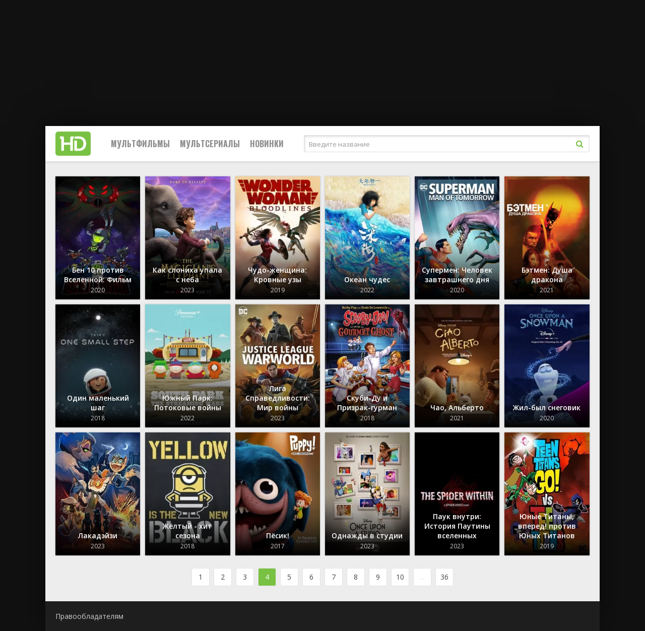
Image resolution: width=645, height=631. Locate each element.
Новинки (267, 144)
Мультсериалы (210, 144)
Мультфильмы (140, 144)
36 (444, 577)
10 (400, 577)
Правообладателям (89, 616)
